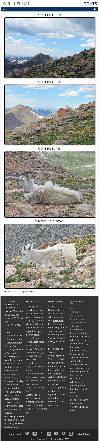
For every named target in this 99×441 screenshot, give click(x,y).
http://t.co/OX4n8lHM (36, 408)
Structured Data (12, 388)
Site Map (83, 434)
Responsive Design (14, 381)
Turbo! (73, 396)
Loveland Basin (14, 342)
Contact (15, 434)
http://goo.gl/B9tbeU (36, 320)
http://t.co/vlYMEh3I (35, 366)
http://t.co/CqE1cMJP (36, 387)
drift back (58, 320)
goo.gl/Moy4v (33, 338)
